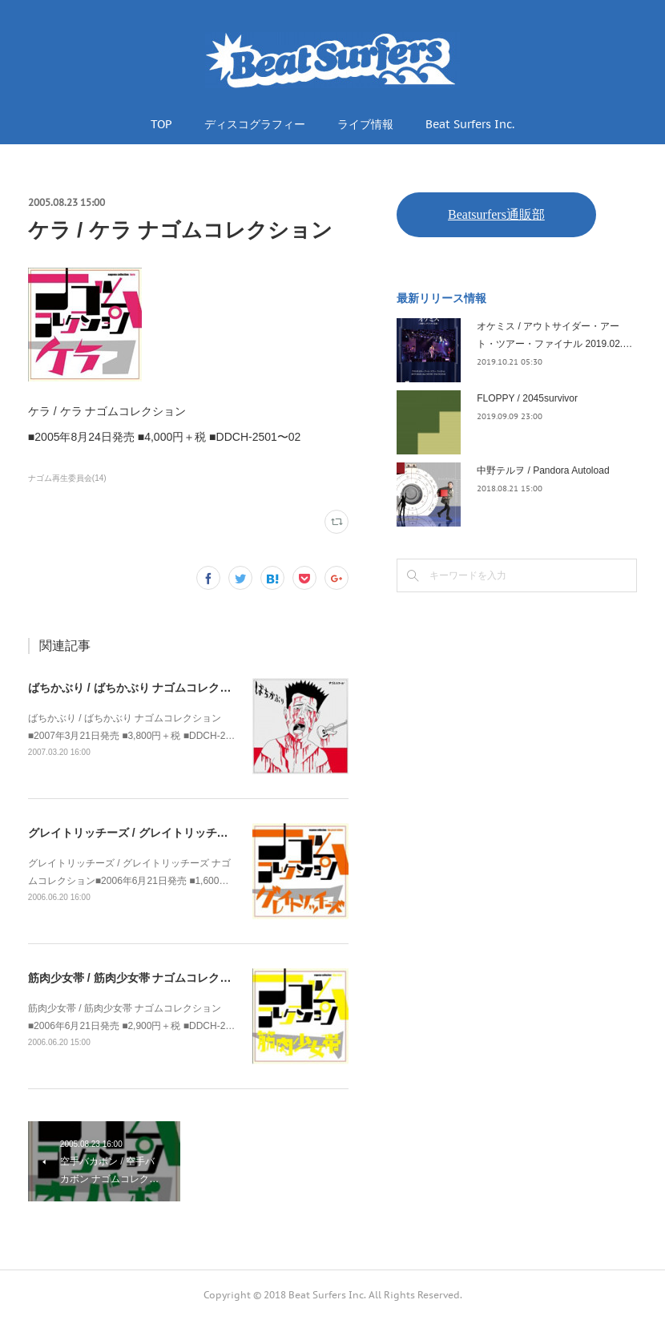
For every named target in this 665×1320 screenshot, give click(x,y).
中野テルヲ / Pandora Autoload (543, 470)
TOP (161, 124)
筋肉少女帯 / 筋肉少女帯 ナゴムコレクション (141, 977)
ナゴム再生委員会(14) (67, 478)
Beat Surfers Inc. (469, 124)
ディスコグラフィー (254, 124)
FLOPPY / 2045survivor (527, 398)
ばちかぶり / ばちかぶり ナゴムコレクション (141, 687)
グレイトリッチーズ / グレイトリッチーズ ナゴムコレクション (186, 832)
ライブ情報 (365, 124)
